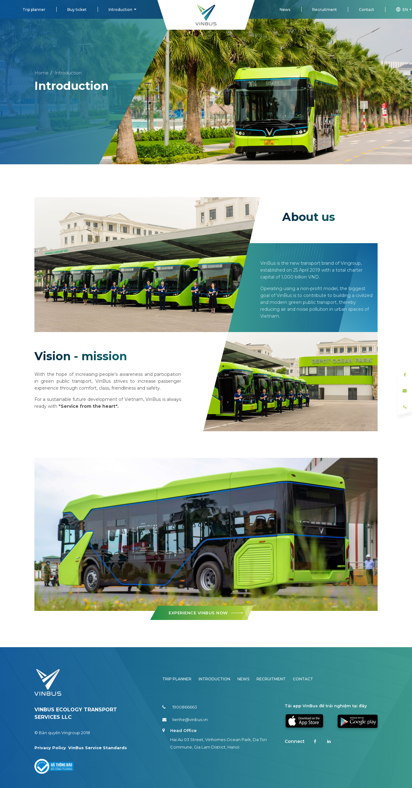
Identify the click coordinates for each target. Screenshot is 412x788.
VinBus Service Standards (97, 747)
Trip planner (34, 9)
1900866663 (179, 706)
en (404, 9)
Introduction (120, 9)
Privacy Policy (50, 747)
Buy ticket (77, 9)
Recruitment (324, 9)
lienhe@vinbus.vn (185, 719)
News (285, 9)
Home (41, 73)
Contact (366, 9)
